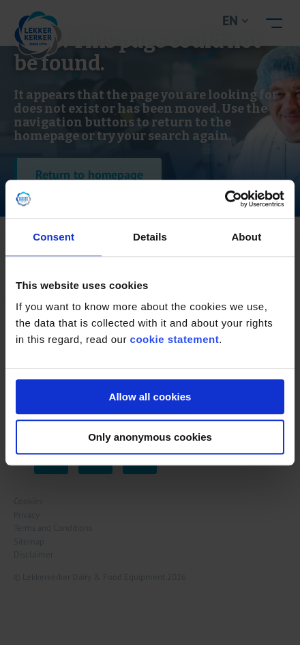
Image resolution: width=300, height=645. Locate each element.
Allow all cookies (150, 396)
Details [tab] (150, 237)
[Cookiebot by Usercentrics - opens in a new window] (224, 199)
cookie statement (175, 339)
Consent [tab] (53, 237)
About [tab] (246, 237)
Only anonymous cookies (150, 437)
